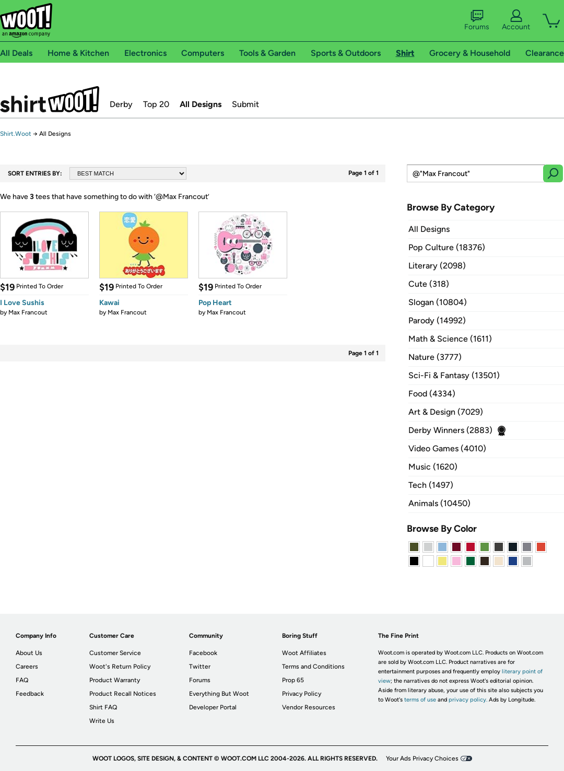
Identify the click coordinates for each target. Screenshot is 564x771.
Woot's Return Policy (119, 666)
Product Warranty (114, 680)
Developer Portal (213, 707)
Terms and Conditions (313, 666)
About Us (29, 653)
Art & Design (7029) (445, 412)
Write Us (101, 721)
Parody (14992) (437, 320)
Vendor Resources (308, 707)
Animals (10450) (439, 503)
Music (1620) (432, 467)
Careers (27, 666)
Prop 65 (293, 680)
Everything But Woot (219, 693)
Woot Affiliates (304, 653)
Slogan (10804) (437, 302)
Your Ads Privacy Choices (422, 758)
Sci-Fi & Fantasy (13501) (454, 375)
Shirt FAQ (103, 707)
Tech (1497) (430, 485)
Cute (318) (428, 284)
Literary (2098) (437, 266)
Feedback (30, 693)
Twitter (199, 666)
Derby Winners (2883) (450, 430)
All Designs (200, 104)
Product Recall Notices (122, 693)
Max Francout (28, 312)
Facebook (203, 653)
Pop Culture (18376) (446, 247)
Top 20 (156, 104)
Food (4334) (431, 394)
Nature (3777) (435, 357)
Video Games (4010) (447, 448)
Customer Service (115, 653)
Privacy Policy (301, 693)
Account (516, 20)
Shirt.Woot (49, 99)
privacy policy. (468, 699)
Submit (245, 104)
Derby (121, 104)
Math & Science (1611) (450, 339)
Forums (476, 20)
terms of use (420, 699)
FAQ (22, 680)
